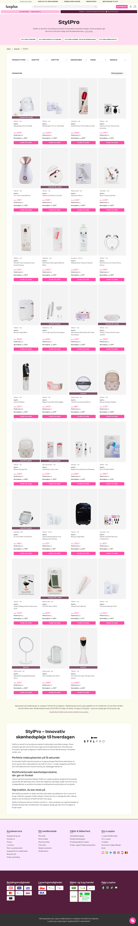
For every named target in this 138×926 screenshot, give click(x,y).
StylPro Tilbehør (28, 39)
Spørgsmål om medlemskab (17, 851)
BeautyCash (11, 854)
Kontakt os (11, 839)
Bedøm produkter (45, 848)
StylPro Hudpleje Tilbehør (50, 39)
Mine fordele (43, 839)
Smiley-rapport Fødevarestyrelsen (83, 845)
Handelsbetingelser (77, 836)
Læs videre (89, 31)
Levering (10, 845)
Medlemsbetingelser (77, 839)
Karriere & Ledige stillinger (111, 845)
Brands (17, 49)
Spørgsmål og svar (13, 836)
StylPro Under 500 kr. (108, 39)
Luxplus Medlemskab (109, 836)
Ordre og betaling (13, 857)
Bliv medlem (122, 6)
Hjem (9, 49)
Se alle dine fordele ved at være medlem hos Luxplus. (69, 712)
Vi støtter (104, 842)
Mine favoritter (44, 842)
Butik (103, 848)
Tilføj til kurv (26, 143)
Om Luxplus (106, 839)
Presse (9, 842)
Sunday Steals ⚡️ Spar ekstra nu (30, 12)
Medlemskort (43, 851)
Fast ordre (42, 845)
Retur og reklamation (15, 848)
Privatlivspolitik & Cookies (79, 842)
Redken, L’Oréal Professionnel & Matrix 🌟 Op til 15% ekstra (98, 12)
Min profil (41, 836)
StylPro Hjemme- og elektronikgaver (80, 39)
